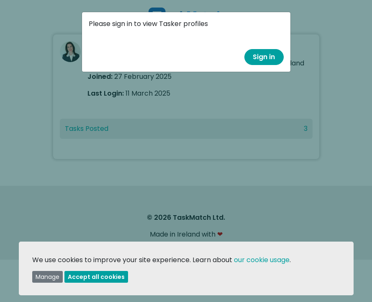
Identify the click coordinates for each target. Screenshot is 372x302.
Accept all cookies (96, 277)
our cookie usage (262, 260)
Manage (47, 277)
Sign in (264, 57)
